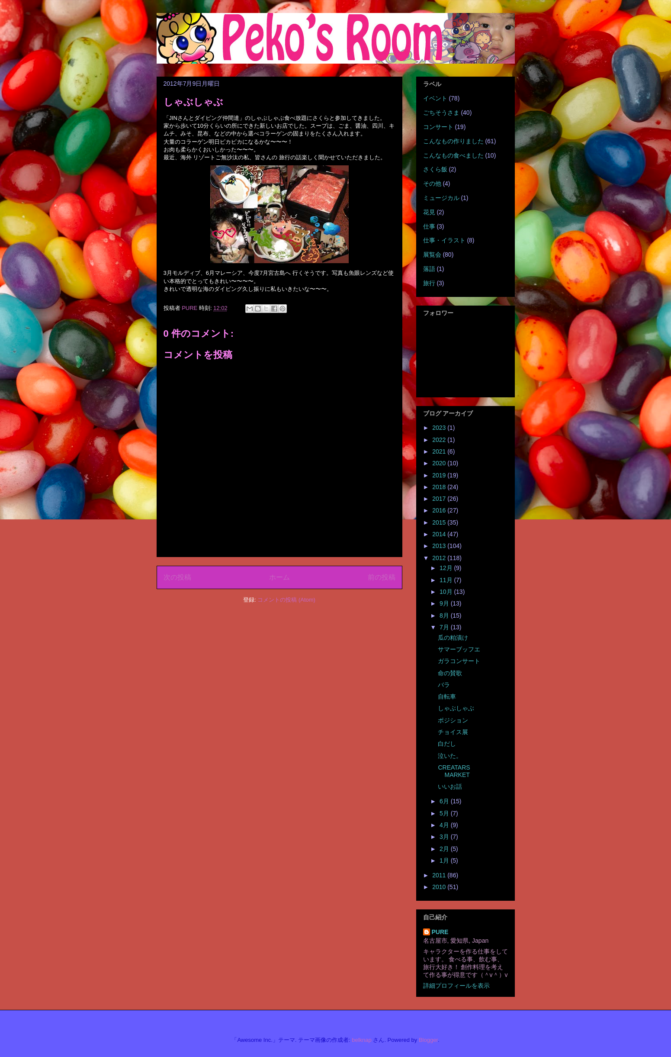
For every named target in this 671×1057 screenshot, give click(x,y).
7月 (445, 627)
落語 (429, 268)
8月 (445, 615)
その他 (432, 183)
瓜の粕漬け (453, 637)
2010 (439, 886)
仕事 (429, 226)
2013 (439, 545)
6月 (445, 801)
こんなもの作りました (453, 141)
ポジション (453, 720)
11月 (447, 580)
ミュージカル (441, 197)
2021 (439, 451)
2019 (439, 475)
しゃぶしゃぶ (456, 708)
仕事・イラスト (444, 240)
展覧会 (432, 254)
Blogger (428, 1040)
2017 (439, 498)
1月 (445, 860)
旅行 (429, 283)
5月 (445, 813)
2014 (439, 534)
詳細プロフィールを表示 (456, 985)
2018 (439, 486)
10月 (447, 591)
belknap (362, 1040)
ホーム (279, 577)
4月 (445, 825)
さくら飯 (435, 169)
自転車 (447, 696)
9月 (445, 603)
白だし (447, 743)
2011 (439, 875)
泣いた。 (450, 755)
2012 (439, 557)
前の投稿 (381, 577)
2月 (445, 848)
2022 (439, 439)
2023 (439, 427)
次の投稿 (177, 577)
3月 (445, 836)
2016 (439, 510)
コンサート (438, 126)
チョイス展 (453, 731)
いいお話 (450, 786)
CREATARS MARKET (454, 771)
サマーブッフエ (459, 649)
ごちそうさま (441, 112)
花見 (429, 212)
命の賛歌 (450, 673)
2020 (439, 463)
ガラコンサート (459, 660)
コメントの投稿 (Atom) (286, 599)
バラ (444, 684)
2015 (439, 522)
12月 (447, 567)
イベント (435, 98)
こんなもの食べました (453, 155)
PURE (440, 931)
